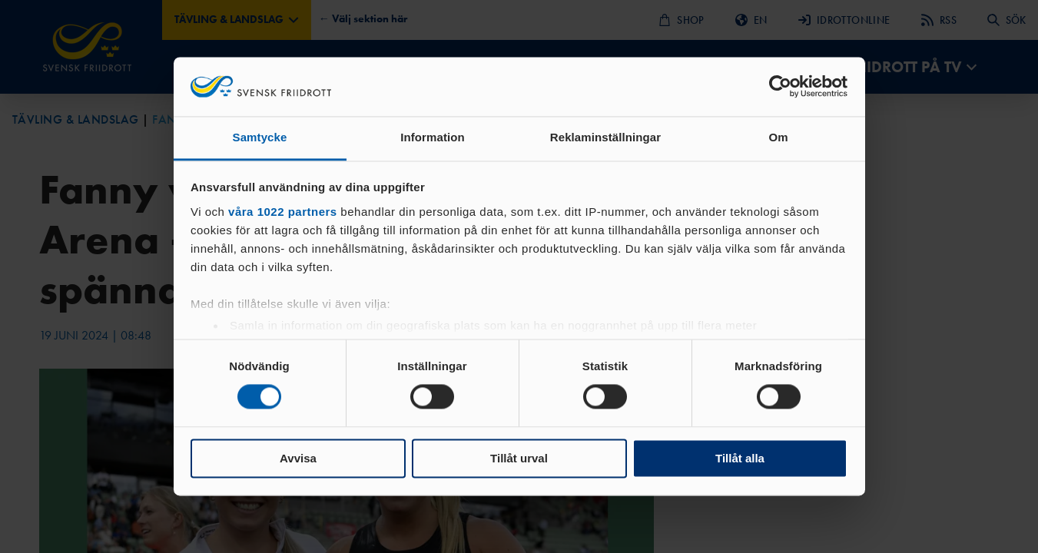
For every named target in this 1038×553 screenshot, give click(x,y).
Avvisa (298, 458)
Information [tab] (432, 137)
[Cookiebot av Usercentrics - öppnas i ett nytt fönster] (780, 86)
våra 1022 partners (282, 211)
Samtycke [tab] (260, 137)
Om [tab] (778, 137)
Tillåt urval (519, 458)
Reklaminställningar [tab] (605, 137)
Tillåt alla (739, 458)
